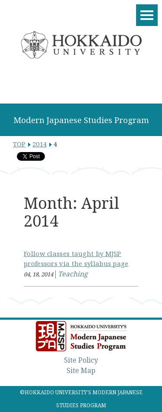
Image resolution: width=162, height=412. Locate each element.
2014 (39, 143)
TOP (19, 143)
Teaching (73, 274)
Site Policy (81, 360)
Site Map (81, 370)
